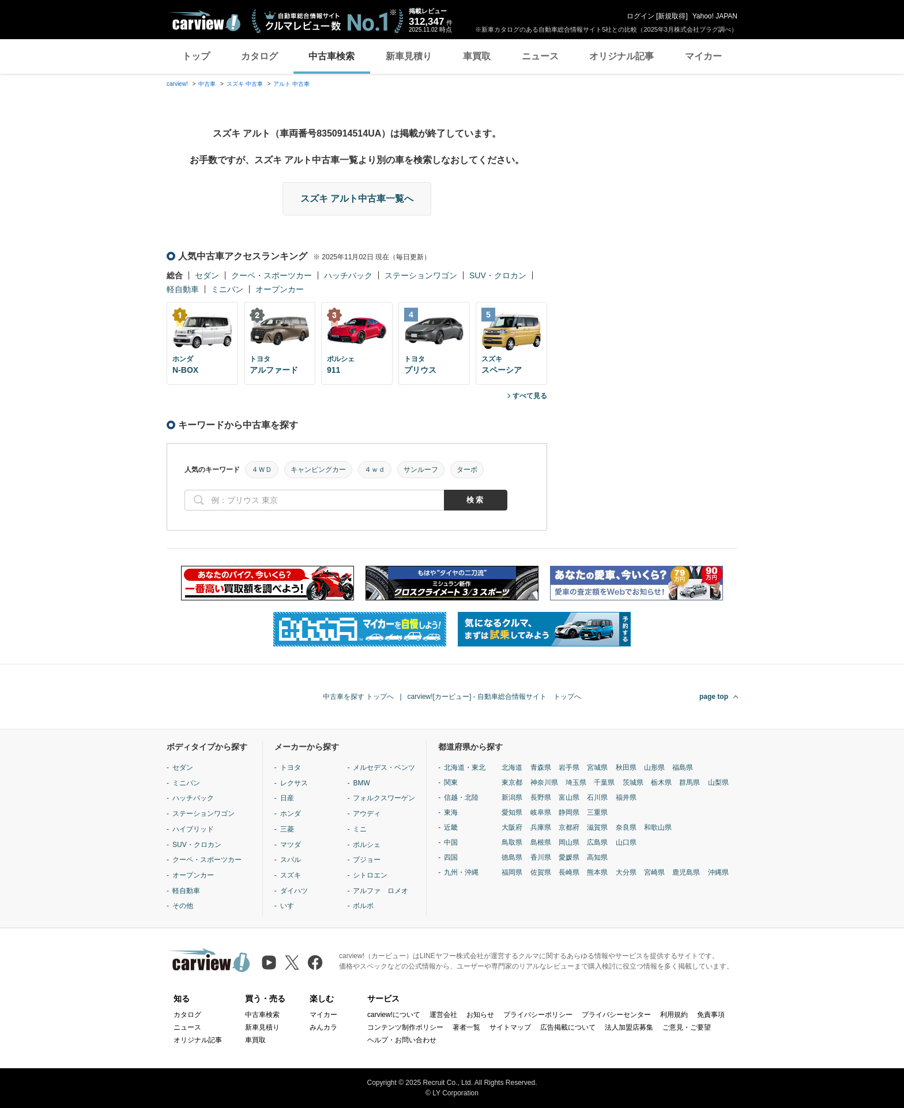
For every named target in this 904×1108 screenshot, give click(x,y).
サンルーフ (421, 470)
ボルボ (363, 906)
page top (713, 696)
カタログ (259, 56)
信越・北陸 (461, 797)
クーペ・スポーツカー (271, 275)
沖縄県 (718, 872)
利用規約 (674, 1015)
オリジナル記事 (621, 56)
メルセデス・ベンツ (384, 767)
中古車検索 (331, 56)
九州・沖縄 (461, 872)
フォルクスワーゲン (384, 798)
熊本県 (597, 872)
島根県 (540, 842)
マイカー (703, 56)
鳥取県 (512, 842)
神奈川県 (544, 782)
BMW (361, 783)
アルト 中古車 (291, 84)
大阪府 (512, 827)
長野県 (540, 797)
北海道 (512, 767)
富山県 (569, 797)
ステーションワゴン (421, 275)
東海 (451, 812)
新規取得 (671, 16)
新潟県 (512, 797)
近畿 (451, 827)
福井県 (626, 797)
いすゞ (290, 906)
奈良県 (626, 827)
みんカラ (323, 1027)
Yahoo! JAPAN (714, 16)
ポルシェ (367, 845)
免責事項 (711, 1015)
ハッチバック (348, 275)
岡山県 (569, 842)
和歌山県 (658, 827)
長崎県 (569, 872)
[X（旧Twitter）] (292, 962)
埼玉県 (576, 782)
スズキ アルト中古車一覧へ (356, 198)
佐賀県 (540, 872)
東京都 (512, 782)
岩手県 (569, 767)
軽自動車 (183, 289)
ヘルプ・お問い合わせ (401, 1040)
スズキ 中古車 (245, 84)
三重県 (597, 812)
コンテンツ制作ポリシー (405, 1027)
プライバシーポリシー (537, 1015)
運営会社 (443, 1015)
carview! (177, 84)
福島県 (682, 767)
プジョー (367, 860)
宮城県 (597, 767)
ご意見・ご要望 (686, 1027)
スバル (290, 860)
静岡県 (569, 812)
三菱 (287, 829)
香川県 (540, 857)
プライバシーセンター (616, 1015)
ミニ (360, 829)
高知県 (597, 857)
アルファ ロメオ (380, 891)
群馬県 (689, 782)
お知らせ (480, 1015)
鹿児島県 (686, 872)
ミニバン (227, 289)
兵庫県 (540, 827)
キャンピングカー (318, 470)
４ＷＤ (261, 470)
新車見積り (409, 56)
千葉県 (604, 782)
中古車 (207, 84)
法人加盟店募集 (629, 1027)
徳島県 (512, 857)
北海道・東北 (464, 767)
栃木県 (661, 782)
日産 (287, 798)
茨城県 (633, 782)
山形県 (654, 767)
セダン (207, 275)
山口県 (626, 842)
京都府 (569, 827)
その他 (182, 906)
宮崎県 (654, 872)
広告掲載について (568, 1027)
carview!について (393, 1015)
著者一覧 (466, 1027)
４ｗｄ (374, 470)
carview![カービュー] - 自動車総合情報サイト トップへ (494, 696)
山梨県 (718, 782)
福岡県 (512, 872)
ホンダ (290, 814)
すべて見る (530, 396)
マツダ (290, 845)
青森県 (540, 767)
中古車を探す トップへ (358, 696)
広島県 (597, 842)
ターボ (467, 470)
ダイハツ (294, 891)
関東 (451, 782)
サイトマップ (510, 1027)
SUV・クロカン (497, 275)
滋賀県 (597, 827)
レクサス (294, 783)
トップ (196, 56)
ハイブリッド (193, 829)
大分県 (626, 872)
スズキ (290, 875)
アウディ (367, 814)
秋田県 (626, 767)
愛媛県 (569, 857)
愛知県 (512, 812)
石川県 (597, 797)
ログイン (640, 16)
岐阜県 (540, 812)
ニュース (540, 56)
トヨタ (290, 767)
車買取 (477, 56)
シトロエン (370, 875)
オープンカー (279, 289)
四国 (451, 857)
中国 (451, 842)
